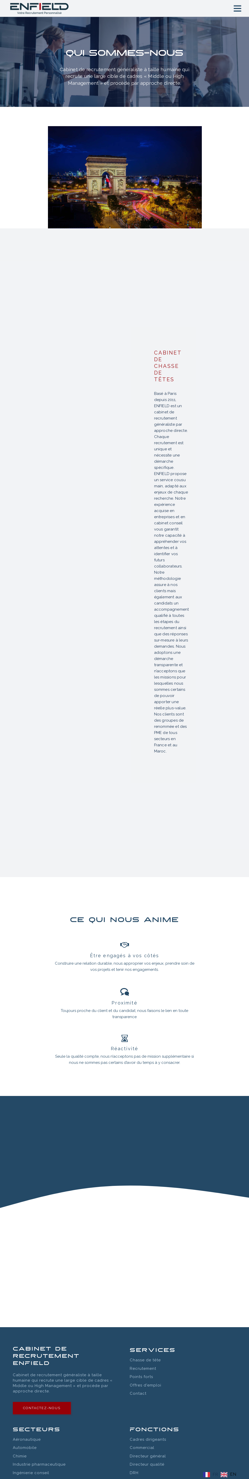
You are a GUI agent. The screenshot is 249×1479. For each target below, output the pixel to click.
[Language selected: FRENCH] (221, 1474)
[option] (228, 1474)
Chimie (20, 1456)
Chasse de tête (145, 1360)
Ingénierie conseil (31, 1473)
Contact (138, 1393)
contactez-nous (42, 1408)
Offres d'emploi (145, 1385)
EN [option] (233, 1474)
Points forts (141, 1376)
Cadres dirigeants (148, 1439)
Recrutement (143, 1368)
